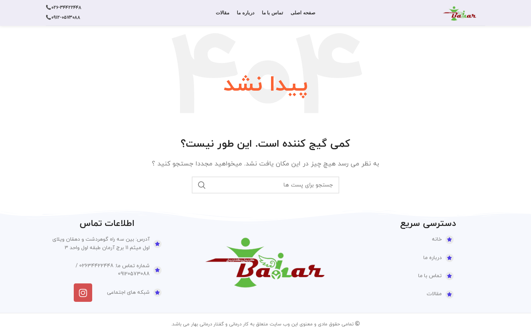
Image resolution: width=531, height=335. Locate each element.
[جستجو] (265, 185)
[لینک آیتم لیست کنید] (409, 239)
